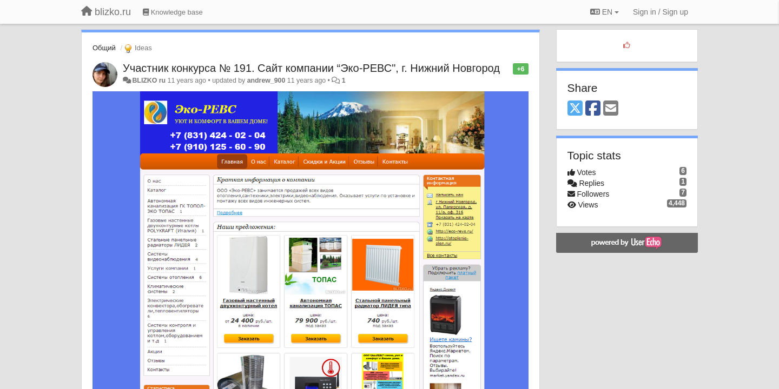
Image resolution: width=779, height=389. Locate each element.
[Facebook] (592, 108)
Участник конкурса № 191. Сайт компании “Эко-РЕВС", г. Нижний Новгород (311, 68)
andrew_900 (266, 80)
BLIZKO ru (149, 80)
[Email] (610, 108)
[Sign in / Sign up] (660, 12)
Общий (104, 48)
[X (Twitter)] (575, 108)
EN (604, 12)
